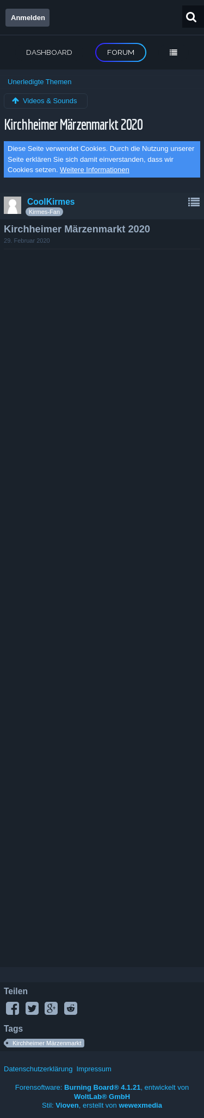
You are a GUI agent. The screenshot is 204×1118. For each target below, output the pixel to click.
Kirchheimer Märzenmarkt (47, 1043)
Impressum (93, 1069)
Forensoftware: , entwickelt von (102, 1092)
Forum (120, 52)
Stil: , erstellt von (102, 1105)
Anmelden (28, 18)
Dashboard (49, 52)
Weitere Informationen (94, 170)
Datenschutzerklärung (38, 1069)
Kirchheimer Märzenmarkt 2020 (73, 124)
